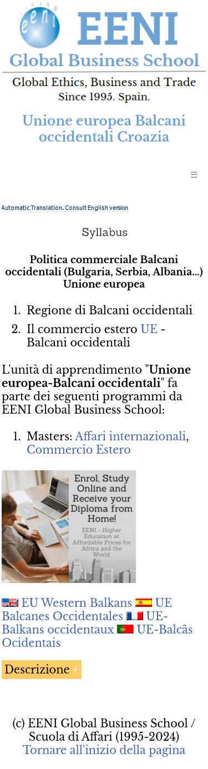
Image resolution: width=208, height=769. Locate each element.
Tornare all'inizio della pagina (104, 750)
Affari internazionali (130, 436)
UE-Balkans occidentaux (85, 623)
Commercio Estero (79, 449)
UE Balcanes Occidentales (87, 609)
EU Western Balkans (77, 603)
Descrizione (37, 669)
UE (149, 329)
